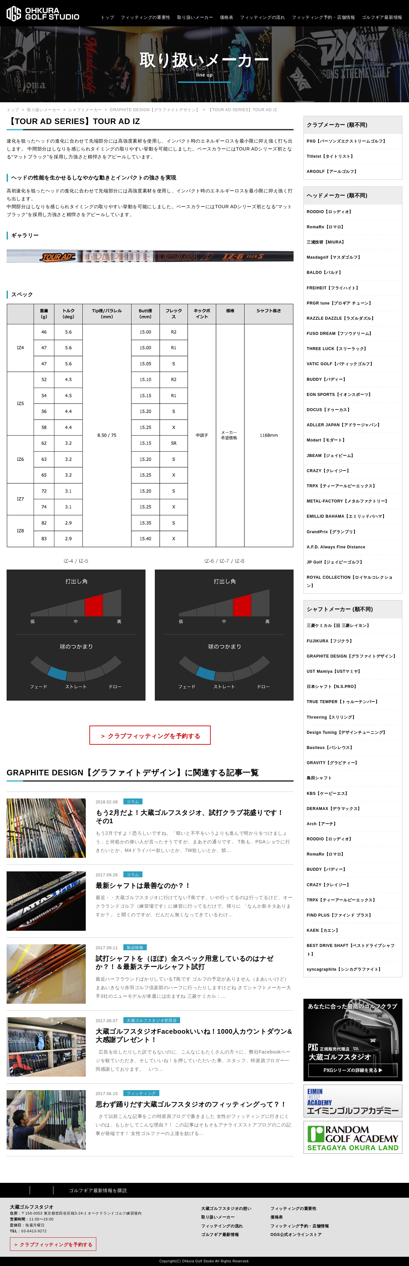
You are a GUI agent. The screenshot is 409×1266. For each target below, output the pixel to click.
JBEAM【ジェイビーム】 (331, 455)
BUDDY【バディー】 (327, 379)
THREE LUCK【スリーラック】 (337, 348)
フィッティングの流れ (262, 17)
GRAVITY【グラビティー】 (333, 763)
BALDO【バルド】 (325, 272)
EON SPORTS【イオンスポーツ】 (340, 394)
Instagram (41, 1190)
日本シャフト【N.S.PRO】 (332, 686)
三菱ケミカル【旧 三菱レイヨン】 (339, 625)
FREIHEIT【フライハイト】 (333, 288)
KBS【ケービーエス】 (328, 793)
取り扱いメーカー (195, 17)
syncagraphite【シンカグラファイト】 (345, 969)
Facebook (18, 1190)
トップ (107, 17)
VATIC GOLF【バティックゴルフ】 (340, 364)
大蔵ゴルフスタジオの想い (226, 1208)
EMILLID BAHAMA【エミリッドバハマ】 (346, 516)
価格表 (227, 17)
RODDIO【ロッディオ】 (330, 212)
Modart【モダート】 (326, 440)
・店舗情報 (343, 17)
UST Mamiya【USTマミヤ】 (334, 671)
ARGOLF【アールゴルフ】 (332, 171)
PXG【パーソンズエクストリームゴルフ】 (347, 141)
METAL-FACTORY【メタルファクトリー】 (348, 501)
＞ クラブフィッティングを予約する (150, 736)
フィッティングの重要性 (146, 17)
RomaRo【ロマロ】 (326, 227)
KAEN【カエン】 (323, 930)
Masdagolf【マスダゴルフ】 (334, 257)
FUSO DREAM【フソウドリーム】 (340, 333)
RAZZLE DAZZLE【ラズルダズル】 (341, 318)
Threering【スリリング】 (332, 717)
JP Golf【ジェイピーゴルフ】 (335, 562)
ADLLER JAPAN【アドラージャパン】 (344, 425)
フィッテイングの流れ (222, 1226)
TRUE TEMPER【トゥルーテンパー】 (343, 701)
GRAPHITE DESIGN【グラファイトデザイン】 (155, 110)
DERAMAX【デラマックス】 (334, 808)
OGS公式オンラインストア (296, 1234)
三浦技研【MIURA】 (326, 242)
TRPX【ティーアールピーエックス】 (342, 486)
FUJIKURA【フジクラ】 (330, 641)
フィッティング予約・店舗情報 (299, 1226)
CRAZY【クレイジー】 (329, 471)
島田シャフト (319, 778)
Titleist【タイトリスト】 (331, 156)
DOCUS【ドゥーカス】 (329, 409)
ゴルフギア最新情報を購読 (98, 1190)
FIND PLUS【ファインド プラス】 (340, 915)
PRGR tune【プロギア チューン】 (340, 303)
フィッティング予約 (323, 17)
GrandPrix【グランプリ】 (332, 532)
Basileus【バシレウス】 (330, 747)
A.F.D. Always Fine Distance (336, 547)
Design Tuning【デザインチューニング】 (347, 732)
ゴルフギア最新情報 (382, 17)
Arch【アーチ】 (322, 824)
